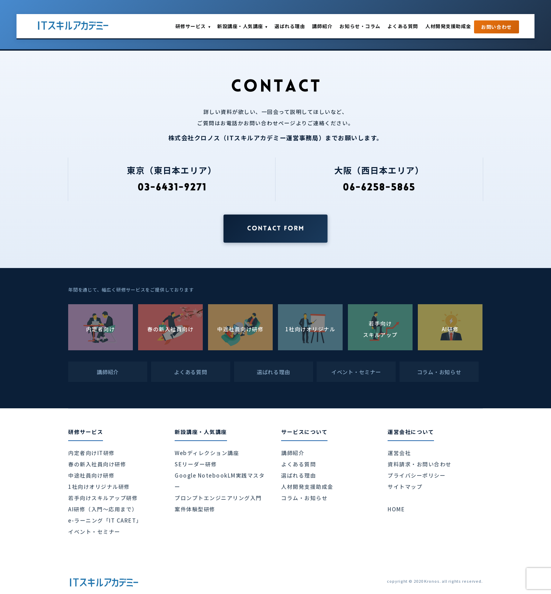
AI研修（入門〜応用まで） (103, 509)
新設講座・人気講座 (242, 26)
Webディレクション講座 (207, 452)
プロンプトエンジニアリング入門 (218, 498)
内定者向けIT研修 (91, 452)
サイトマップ (405, 486)
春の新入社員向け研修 (97, 464)
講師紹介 (322, 26)
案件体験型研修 (195, 509)
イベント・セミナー (94, 531)
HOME (396, 509)
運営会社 (399, 452)
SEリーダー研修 (196, 464)
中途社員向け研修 (91, 475)
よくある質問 (403, 26)
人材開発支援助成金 (448, 26)
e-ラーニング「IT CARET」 (105, 520)
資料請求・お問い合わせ (420, 464)
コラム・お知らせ (304, 498)
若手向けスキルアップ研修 (103, 498)
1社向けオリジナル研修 (99, 486)
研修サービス (192, 26)
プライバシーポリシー (417, 475)
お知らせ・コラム (359, 26)
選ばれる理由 (289, 26)
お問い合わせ (496, 26)
